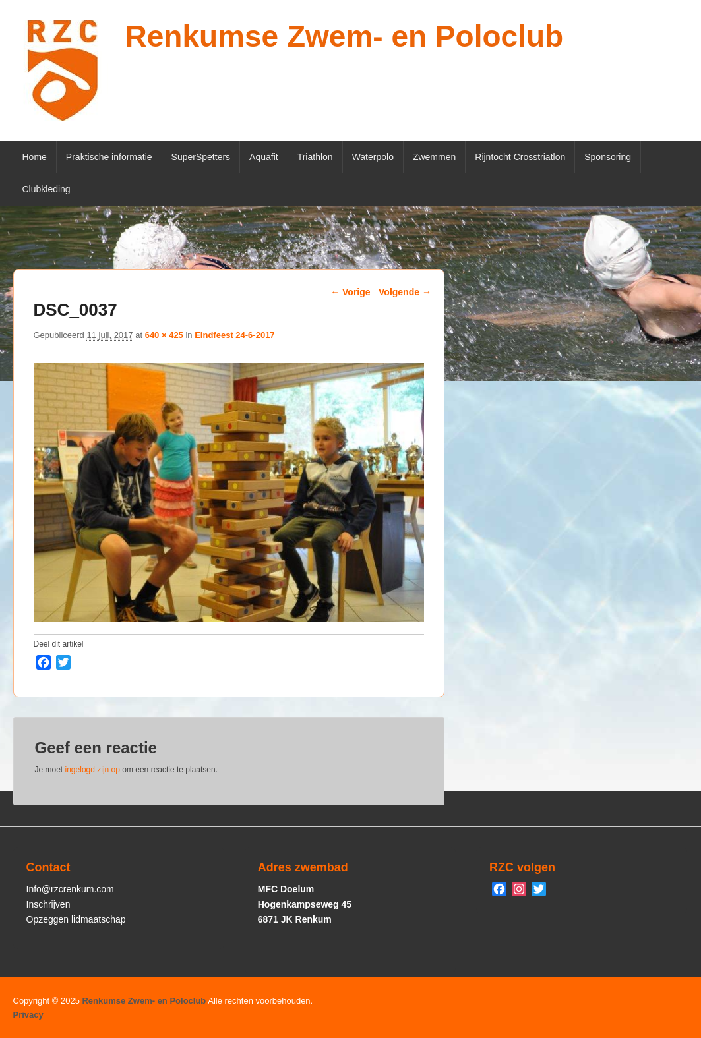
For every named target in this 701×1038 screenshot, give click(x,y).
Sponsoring (607, 157)
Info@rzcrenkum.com (70, 889)
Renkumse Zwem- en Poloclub (344, 36)
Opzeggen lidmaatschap (76, 919)
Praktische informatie (109, 157)
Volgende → (405, 292)
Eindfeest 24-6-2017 (234, 335)
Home (34, 157)
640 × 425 (164, 335)
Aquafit (263, 157)
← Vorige (350, 292)
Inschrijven (48, 904)
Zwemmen (434, 157)
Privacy (28, 1015)
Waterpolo (373, 157)
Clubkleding (46, 189)
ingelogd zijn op (92, 769)
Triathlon (315, 157)
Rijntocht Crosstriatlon (520, 157)
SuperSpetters (201, 157)
